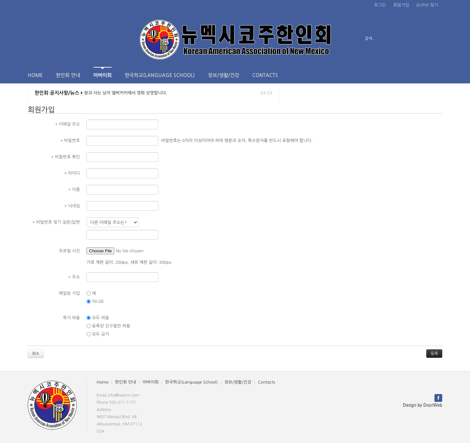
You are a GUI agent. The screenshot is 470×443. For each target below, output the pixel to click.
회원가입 (401, 5)
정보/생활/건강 (223, 75)
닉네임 (72, 206)
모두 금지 (97, 334)
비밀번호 (70, 140)
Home (35, 75)
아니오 (95, 301)
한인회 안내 (68, 75)
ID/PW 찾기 (427, 5)
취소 (35, 354)
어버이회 (102, 72)
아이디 (72, 173)
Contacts (265, 75)
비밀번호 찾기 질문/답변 (56, 222)
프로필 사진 (69, 251)
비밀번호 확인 (65, 157)
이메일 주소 (67, 124)
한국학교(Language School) (160, 75)
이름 (74, 189)
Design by (422, 405)
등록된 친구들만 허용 (108, 326)
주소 (74, 277)
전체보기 (46, 38)
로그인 (380, 5)
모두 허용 (97, 318)
